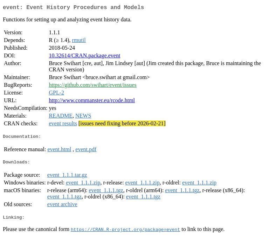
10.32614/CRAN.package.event (84, 57)
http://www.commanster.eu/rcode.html (92, 102)
